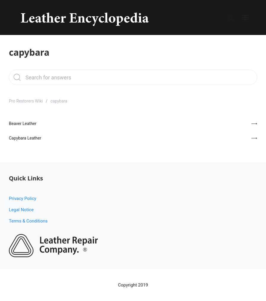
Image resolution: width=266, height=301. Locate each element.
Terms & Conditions (28, 221)
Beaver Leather (22, 123)
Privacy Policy (22, 198)
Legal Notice (21, 209)
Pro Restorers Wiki (26, 101)
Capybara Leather (25, 138)
